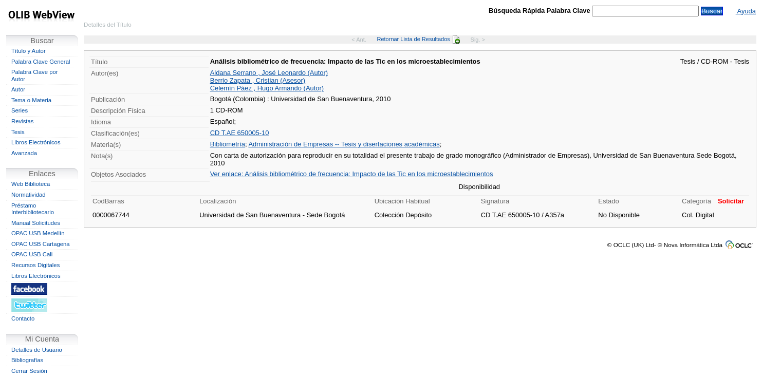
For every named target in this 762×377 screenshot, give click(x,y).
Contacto (22, 318)
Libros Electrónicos (36, 142)
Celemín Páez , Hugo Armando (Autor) (267, 88)
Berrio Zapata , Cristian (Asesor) (258, 80)
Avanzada (24, 153)
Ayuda (746, 11)
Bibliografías (27, 360)
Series (19, 110)
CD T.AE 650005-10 (239, 133)
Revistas (22, 121)
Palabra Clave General (40, 62)
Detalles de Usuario (36, 350)
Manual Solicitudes (35, 223)
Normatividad (28, 195)
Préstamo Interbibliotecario (32, 209)
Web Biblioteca (30, 184)
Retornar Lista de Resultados (418, 39)
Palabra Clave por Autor (34, 75)
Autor (18, 89)
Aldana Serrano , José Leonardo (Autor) (269, 73)
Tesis (18, 132)
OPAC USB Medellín (38, 233)
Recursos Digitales (35, 265)
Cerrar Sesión (29, 371)
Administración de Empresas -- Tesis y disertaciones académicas (343, 144)
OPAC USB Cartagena (40, 244)
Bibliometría (227, 144)
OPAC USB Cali (31, 254)
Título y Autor (28, 51)
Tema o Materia (31, 100)
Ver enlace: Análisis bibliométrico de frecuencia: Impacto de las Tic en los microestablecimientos (351, 174)
